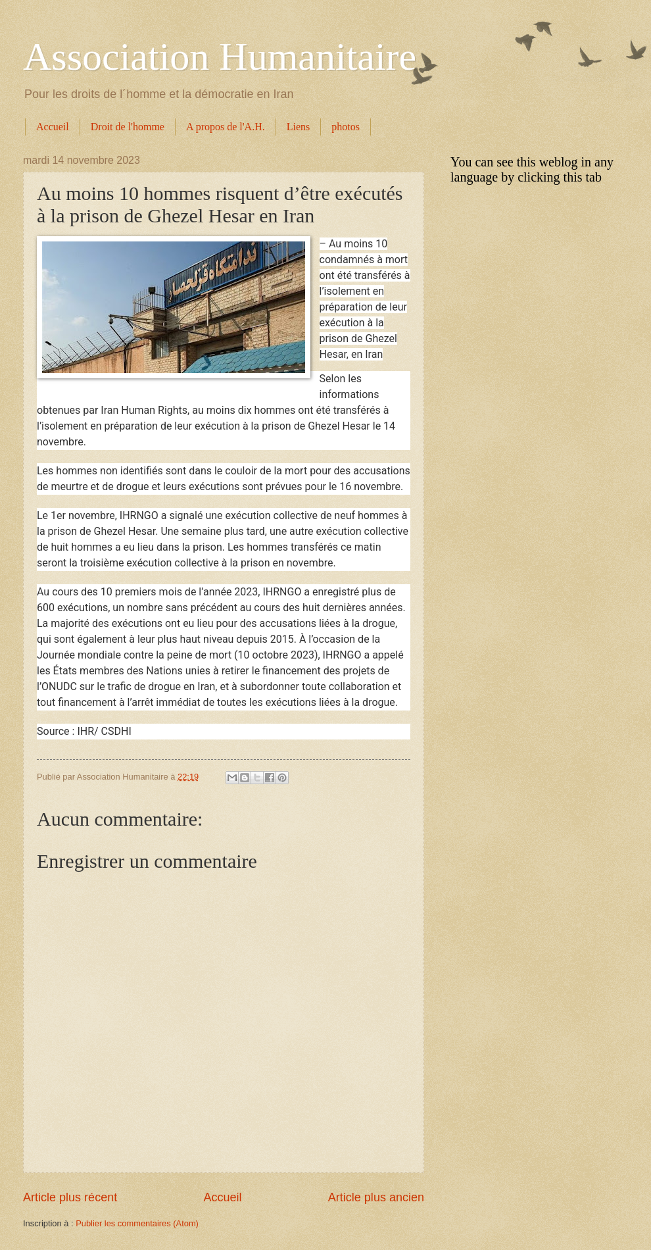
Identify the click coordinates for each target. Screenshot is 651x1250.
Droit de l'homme (127, 126)
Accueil (52, 126)
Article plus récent (70, 1197)
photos (345, 126)
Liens (298, 126)
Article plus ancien (376, 1197)
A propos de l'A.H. (225, 126)
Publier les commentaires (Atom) (137, 1223)
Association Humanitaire (219, 56)
